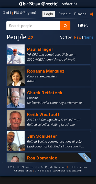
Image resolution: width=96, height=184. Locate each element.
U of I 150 (19, 13)
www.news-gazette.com (67, 170)
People (64, 14)
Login (48, 14)
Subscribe (69, 4)
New (77, 37)
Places (80, 14)
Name (88, 37)
